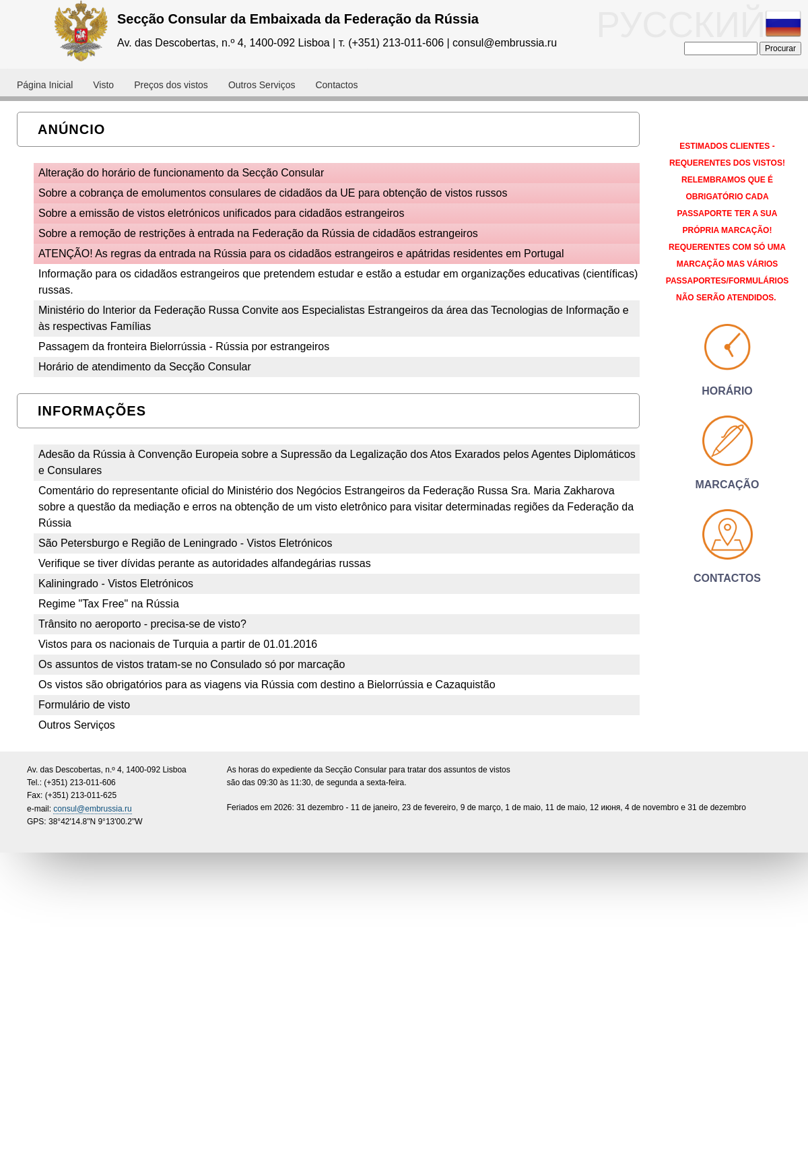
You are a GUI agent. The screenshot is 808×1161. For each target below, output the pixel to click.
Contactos (336, 84)
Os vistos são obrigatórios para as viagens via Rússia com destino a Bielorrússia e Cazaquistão (267, 684)
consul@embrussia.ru (92, 809)
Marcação (727, 484)
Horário (727, 391)
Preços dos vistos (171, 84)
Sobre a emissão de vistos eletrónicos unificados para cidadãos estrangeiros (221, 213)
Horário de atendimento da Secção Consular (144, 366)
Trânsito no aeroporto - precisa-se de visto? (142, 624)
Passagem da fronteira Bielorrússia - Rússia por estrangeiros (183, 346)
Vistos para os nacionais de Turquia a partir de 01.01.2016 (177, 644)
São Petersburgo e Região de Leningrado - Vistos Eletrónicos (185, 543)
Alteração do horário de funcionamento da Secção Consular (181, 172)
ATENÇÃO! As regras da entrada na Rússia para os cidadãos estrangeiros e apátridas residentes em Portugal (301, 253)
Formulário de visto (84, 704)
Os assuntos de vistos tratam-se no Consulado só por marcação (191, 664)
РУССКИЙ (699, 24)
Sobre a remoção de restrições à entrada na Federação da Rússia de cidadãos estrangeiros (258, 233)
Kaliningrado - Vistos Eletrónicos (115, 583)
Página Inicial (45, 84)
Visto (103, 84)
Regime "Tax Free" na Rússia (108, 603)
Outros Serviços (76, 725)
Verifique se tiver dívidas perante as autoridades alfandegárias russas (204, 563)
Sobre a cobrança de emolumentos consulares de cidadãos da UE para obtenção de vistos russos (272, 193)
